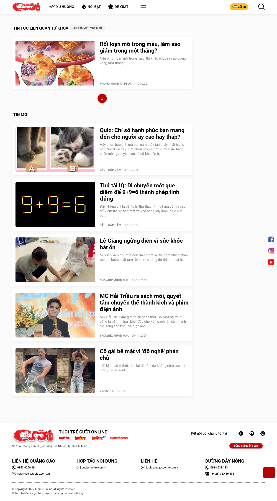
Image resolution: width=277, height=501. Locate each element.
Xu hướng (61, 7)
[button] (142, 7)
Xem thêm (102, 99)
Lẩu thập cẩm (110, 169)
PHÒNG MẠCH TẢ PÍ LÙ (115, 83)
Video (104, 391)
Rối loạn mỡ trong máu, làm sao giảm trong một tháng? (140, 47)
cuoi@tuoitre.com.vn (92, 467)
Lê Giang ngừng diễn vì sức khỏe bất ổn (141, 244)
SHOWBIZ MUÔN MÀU (114, 280)
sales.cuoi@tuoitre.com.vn (31, 473)
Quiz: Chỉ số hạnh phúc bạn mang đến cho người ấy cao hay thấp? (142, 133)
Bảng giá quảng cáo (246, 445)
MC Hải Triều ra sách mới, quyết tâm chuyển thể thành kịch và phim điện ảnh (144, 302)
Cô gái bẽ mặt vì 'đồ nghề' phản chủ (139, 354)
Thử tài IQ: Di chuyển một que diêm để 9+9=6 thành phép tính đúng (139, 192)
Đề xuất (118, 6)
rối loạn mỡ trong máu (87, 28)
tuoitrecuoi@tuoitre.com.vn (160, 467)
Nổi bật (91, 6)
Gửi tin (239, 6)
